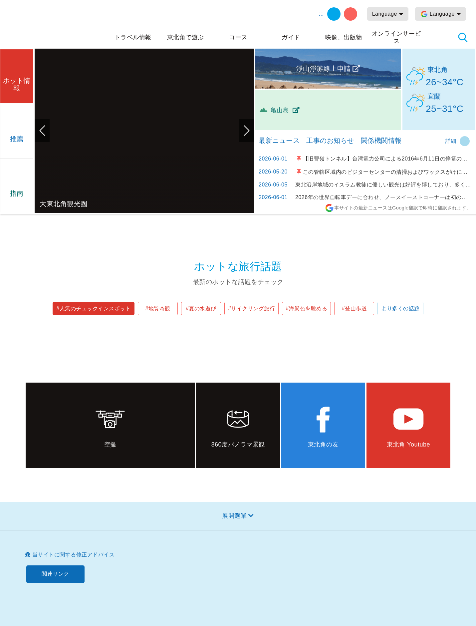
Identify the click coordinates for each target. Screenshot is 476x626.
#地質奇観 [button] (157, 308)
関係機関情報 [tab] (381, 140)
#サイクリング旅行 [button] (251, 308)
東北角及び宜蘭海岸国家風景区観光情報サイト (57, 24)
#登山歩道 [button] (354, 308)
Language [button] (384, 14)
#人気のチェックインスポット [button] (93, 308)
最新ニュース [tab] (279, 140)
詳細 (450, 141)
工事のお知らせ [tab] (330, 140)
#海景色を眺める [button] (306, 308)
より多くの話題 (400, 308)
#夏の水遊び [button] (201, 308)
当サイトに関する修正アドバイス (73, 554)
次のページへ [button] (246, 130)
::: (321, 14)
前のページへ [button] (42, 130)
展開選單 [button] (234, 515)
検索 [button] (462, 37)
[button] (16, 75)
